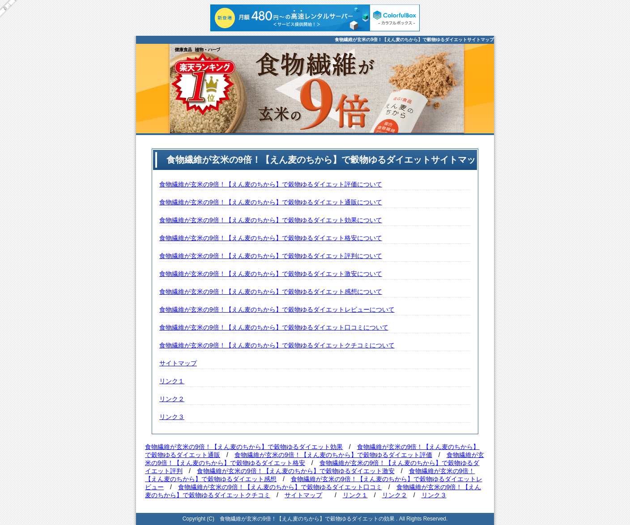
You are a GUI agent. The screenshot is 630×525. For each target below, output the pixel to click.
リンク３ (171, 416)
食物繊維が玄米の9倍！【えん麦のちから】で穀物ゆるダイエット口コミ (280, 487)
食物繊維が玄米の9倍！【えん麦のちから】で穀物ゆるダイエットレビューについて (277, 309)
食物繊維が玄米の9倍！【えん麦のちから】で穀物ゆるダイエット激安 (296, 470)
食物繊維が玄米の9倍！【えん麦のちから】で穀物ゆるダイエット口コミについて (273, 327)
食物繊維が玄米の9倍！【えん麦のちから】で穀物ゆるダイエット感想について (270, 291)
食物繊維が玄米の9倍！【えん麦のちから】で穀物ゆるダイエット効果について (270, 220)
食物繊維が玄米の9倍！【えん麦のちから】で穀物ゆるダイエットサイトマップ (414, 39)
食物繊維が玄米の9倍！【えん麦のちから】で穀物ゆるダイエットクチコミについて (277, 345)
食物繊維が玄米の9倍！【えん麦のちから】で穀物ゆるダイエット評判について (270, 255)
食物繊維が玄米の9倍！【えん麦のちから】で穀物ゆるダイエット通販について (270, 202)
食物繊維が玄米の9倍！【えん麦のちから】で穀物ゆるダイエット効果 (244, 446)
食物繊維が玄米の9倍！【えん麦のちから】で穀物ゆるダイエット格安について (270, 237)
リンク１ (171, 381)
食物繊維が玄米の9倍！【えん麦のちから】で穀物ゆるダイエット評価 (333, 454)
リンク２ (171, 398)
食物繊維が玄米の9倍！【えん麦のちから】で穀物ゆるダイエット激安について (270, 273)
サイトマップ (178, 363)
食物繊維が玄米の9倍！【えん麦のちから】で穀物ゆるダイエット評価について (270, 184)
